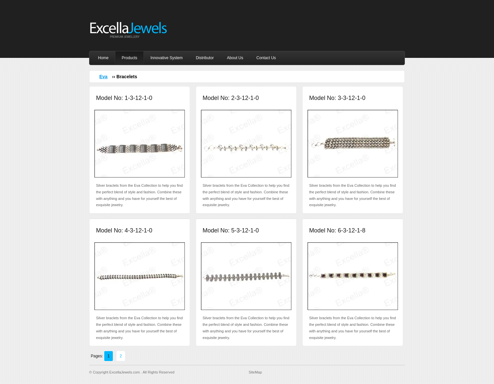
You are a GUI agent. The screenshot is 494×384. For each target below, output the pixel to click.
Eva (103, 76)
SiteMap (255, 372)
